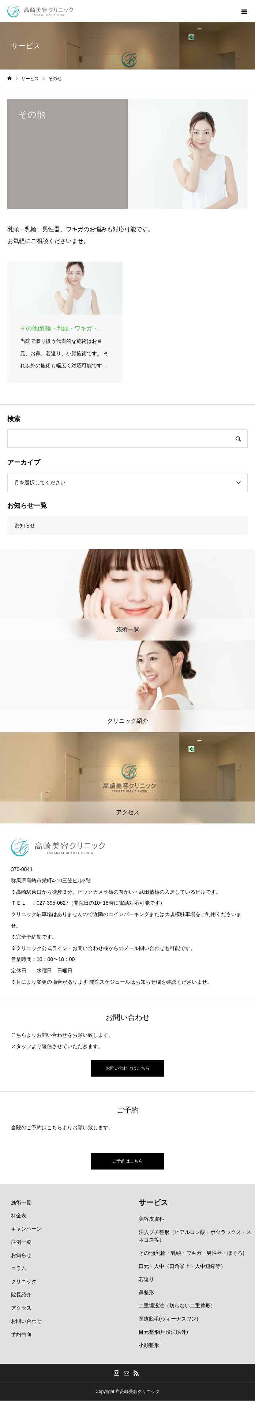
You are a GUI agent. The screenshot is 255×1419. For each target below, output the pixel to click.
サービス (153, 1202)
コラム (18, 1268)
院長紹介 (21, 1295)
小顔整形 (149, 1345)
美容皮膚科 (151, 1219)
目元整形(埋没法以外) (163, 1332)
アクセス (21, 1308)
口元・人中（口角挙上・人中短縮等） (182, 1266)
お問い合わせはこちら (128, 1068)
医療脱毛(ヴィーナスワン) (168, 1319)
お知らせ (25, 525)
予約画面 (21, 1334)
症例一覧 (21, 1242)
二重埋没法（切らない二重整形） (177, 1306)
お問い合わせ (26, 1321)
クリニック (24, 1281)
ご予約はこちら (127, 1161)
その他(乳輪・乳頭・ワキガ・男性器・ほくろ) (191, 1253)
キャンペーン (26, 1229)
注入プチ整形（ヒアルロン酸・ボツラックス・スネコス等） (195, 1236)
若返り (146, 1279)
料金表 (18, 1216)
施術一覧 (21, 1202)
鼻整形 (146, 1292)
